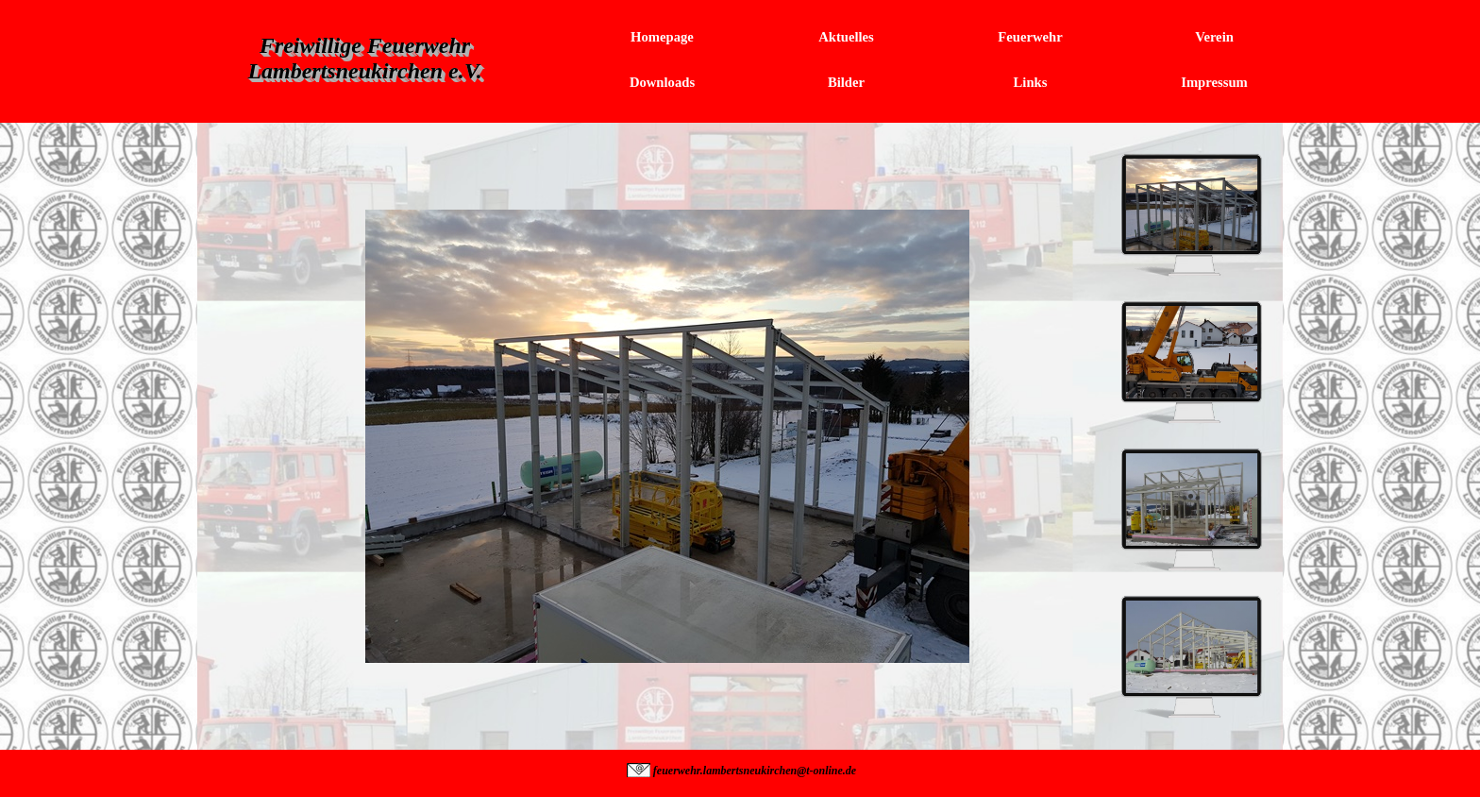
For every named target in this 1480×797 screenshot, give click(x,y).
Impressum (1214, 82)
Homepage (662, 36)
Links (1031, 82)
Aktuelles (846, 36)
